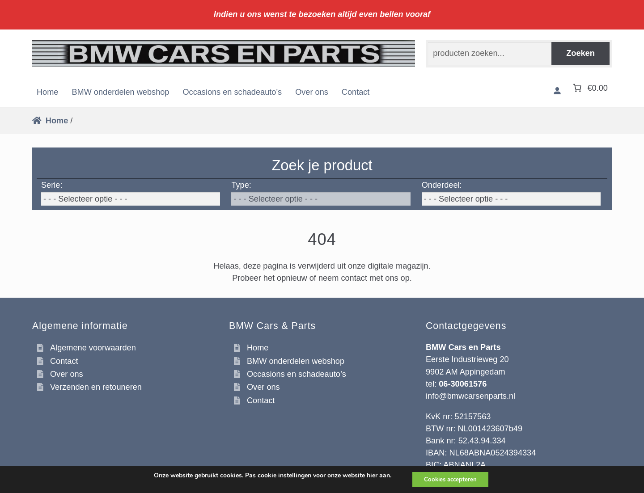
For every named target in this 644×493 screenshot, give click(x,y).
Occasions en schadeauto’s (232, 92)
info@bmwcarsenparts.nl (470, 396)
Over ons (311, 92)
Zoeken (580, 53)
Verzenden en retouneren (96, 387)
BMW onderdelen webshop (120, 92)
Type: (241, 185)
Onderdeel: (442, 185)
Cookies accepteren (450, 479)
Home (47, 92)
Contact (356, 92)
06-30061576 (463, 383)
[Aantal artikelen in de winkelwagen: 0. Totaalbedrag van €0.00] (589, 88)
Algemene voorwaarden (93, 347)
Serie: (51, 185)
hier (369, 475)
